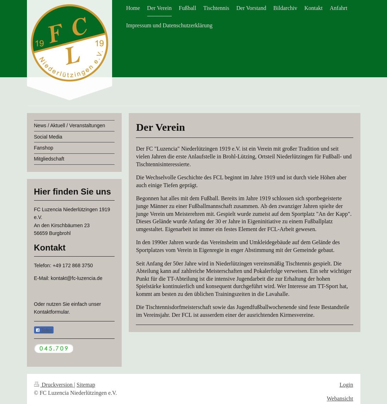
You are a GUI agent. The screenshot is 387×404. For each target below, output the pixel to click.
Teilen (43, 330)
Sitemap (86, 385)
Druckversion (54, 385)
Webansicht (340, 398)
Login (346, 385)
